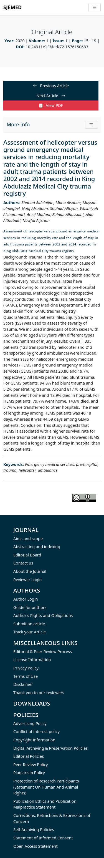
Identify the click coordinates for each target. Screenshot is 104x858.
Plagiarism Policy (29, 772)
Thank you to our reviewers (38, 692)
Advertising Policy (30, 723)
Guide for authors (30, 607)
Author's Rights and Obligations (43, 615)
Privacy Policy (26, 668)
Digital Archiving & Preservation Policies (50, 748)
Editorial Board (27, 555)
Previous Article (51, 85)
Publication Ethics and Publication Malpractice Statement (44, 804)
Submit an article (29, 623)
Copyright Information (34, 739)
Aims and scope (28, 538)
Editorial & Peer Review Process (42, 651)
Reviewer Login (27, 579)
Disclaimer (23, 684)
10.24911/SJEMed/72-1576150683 (57, 46)
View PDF (51, 105)
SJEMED (12, 7)
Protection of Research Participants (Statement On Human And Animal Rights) (46, 787)
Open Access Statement (35, 846)
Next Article (51, 95)
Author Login (25, 599)
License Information (32, 659)
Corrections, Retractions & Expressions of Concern (51, 818)
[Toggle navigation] (94, 7)
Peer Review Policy (30, 764)
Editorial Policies (28, 756)
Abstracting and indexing (36, 546)
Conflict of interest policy (36, 731)
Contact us (23, 563)
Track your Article (29, 631)
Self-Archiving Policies (33, 829)
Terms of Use (25, 676)
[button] (91, 125)
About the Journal (29, 571)
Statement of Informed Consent (43, 838)
